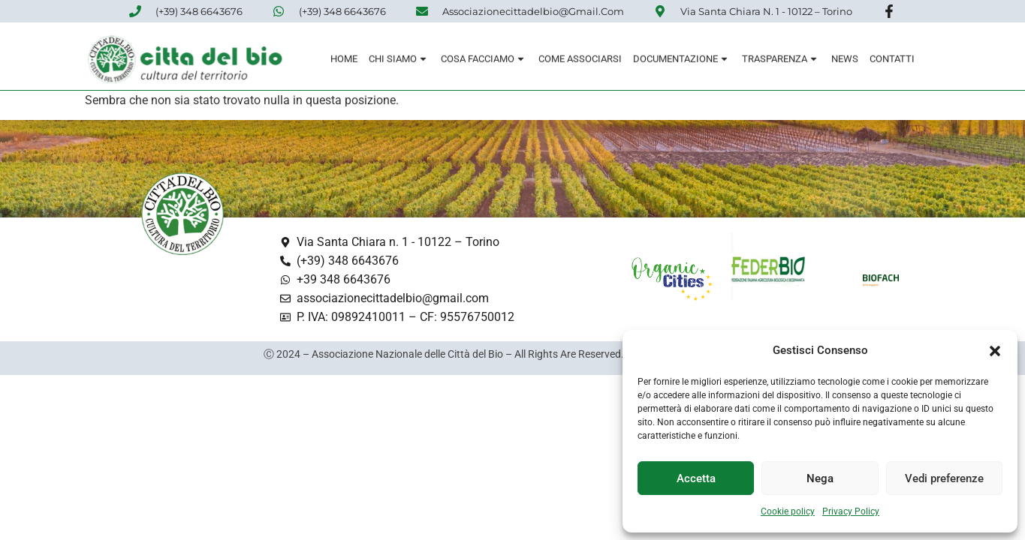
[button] (994, 351)
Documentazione (682, 59)
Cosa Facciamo (484, 59)
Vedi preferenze (944, 478)
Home (343, 59)
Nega (820, 478)
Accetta (696, 478)
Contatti (892, 59)
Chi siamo (399, 59)
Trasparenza (781, 59)
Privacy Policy (850, 511)
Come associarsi (580, 59)
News (844, 59)
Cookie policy (788, 511)
